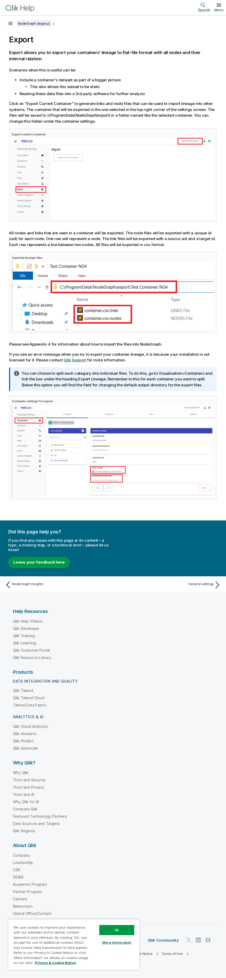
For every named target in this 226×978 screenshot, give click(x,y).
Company (21, 855)
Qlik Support (75, 360)
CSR (16, 870)
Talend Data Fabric (29, 705)
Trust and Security (29, 780)
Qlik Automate (25, 748)
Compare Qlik (25, 809)
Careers (20, 899)
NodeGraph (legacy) (34, 23)
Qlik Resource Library (32, 657)
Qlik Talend (23, 690)
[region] (73, 944)
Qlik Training (24, 635)
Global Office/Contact (32, 913)
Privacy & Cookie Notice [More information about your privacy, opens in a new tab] (55, 963)
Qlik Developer (26, 628)
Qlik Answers (24, 733)
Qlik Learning (24, 643)
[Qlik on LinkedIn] (198, 940)
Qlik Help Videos (28, 621)
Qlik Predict (23, 741)
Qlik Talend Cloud (28, 698)
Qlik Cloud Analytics (30, 726)
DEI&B (18, 877)
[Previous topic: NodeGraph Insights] (57, 584)
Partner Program (27, 891)
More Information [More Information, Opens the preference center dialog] (116, 942)
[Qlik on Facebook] (208, 940)
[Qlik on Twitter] (189, 940)
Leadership (23, 862)
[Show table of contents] (10, 23)
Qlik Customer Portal (31, 650)
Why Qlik (21, 772)
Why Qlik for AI (26, 801)
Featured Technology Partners (40, 816)
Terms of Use (172, 954)
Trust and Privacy (28, 787)
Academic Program (30, 884)
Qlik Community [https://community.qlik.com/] (163, 940)
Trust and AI (23, 794)
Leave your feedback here (39, 562)
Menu (218, 10)
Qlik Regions (24, 831)
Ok (116, 930)
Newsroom (23, 906)
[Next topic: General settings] (168, 584)
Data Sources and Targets (36, 823)
